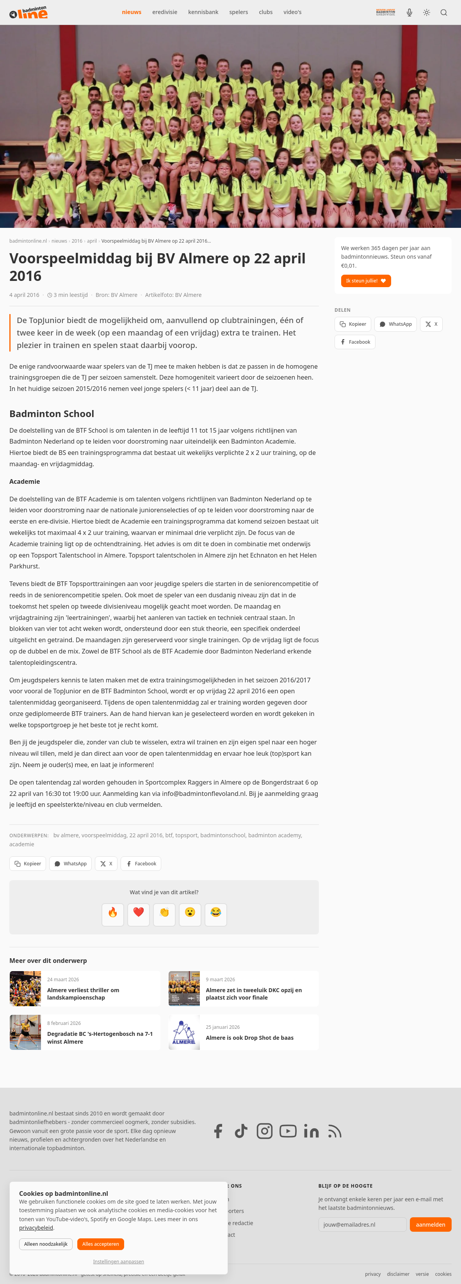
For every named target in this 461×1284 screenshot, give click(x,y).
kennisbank (203, 12)
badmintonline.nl (28, 241)
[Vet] (112, 915)
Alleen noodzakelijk (46, 1244)
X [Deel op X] (106, 863)
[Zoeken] (444, 12)
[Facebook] (217, 1131)
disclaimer (398, 1274)
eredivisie (164, 12)
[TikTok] (241, 1131)
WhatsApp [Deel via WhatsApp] (70, 863)
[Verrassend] (190, 915)
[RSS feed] (335, 1131)
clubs (266, 12)
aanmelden (430, 1224)
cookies (443, 1274)
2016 (77, 241)
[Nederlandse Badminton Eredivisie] (385, 12)
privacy (373, 1274)
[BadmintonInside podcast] (409, 12)
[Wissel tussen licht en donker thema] (426, 12)
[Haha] (216, 915)
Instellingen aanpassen (118, 1261)
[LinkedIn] (311, 1131)
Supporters (229, 1211)
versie (422, 1274)
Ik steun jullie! (366, 280)
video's (293, 12)
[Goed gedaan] (164, 915)
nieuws (132, 12)
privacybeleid (36, 1227)
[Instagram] (264, 1131)
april (92, 241)
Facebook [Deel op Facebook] (141, 863)
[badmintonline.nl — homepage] (28, 12)
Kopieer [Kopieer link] (27, 863)
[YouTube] (288, 1131)
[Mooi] (138, 915)
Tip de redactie (234, 1223)
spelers (239, 12)
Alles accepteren (100, 1244)
